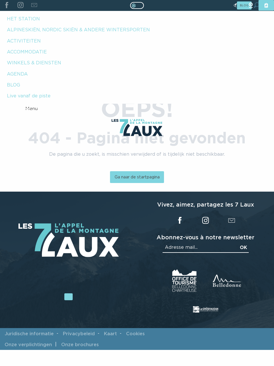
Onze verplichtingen (28, 344)
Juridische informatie (29, 333)
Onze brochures (80, 344)
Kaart (110, 333)
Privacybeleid (79, 333)
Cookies (135, 333)
